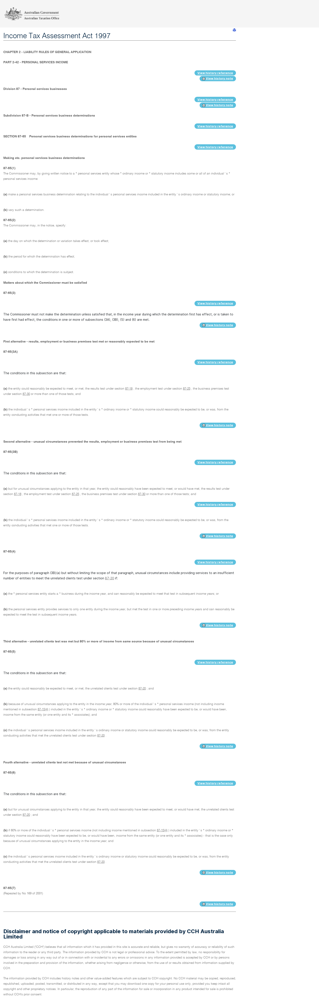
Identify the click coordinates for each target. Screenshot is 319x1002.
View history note (217, 78)
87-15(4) (43, 709)
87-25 (186, 388)
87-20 (109, 578)
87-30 (26, 394)
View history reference (215, 73)
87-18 (128, 388)
